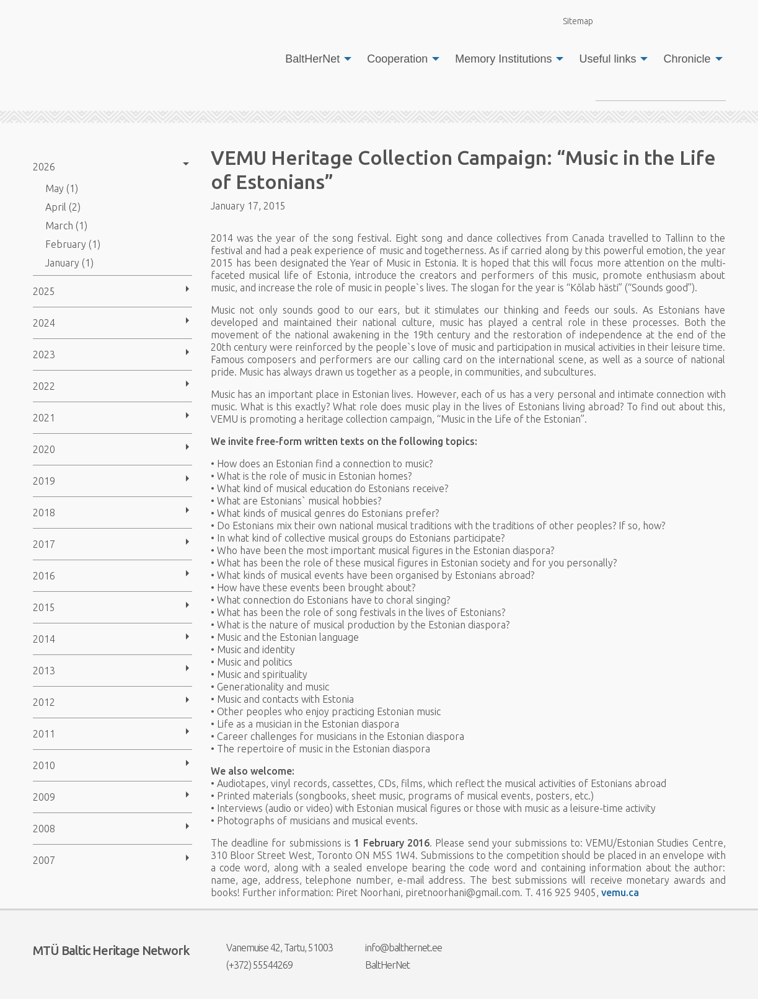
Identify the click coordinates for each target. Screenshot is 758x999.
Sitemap (571, 20)
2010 (44, 765)
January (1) (69, 262)
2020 (44, 449)
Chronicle (686, 59)
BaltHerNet (312, 59)
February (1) (72, 244)
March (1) (66, 225)
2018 (44, 512)
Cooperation (397, 59)
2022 (44, 386)
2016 (44, 575)
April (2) (63, 207)
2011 (44, 733)
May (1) (61, 188)
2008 (44, 828)
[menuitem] (315, 58)
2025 (44, 291)
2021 (44, 417)
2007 (44, 860)
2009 (44, 797)
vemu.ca (620, 892)
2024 (44, 322)
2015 (44, 607)
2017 (44, 544)
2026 (44, 166)
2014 (44, 639)
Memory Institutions (503, 59)
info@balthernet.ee (396, 947)
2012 (44, 702)
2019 (44, 480)
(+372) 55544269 (252, 964)
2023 (44, 354)
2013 (44, 670)
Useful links (607, 59)
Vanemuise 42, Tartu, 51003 (272, 947)
